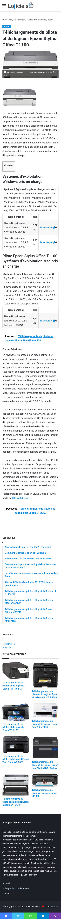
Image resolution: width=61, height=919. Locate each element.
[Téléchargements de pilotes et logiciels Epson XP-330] (45, 780)
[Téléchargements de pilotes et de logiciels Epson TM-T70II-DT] (15, 670)
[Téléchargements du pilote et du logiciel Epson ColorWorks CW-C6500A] (45, 747)
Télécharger (19, 20)
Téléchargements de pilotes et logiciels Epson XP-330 (44, 793)
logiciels (24, 847)
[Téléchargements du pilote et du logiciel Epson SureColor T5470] (15, 785)
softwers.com (8, 644)
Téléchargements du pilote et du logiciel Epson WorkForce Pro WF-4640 (45, 694)
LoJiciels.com (51, 906)
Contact (6, 893)
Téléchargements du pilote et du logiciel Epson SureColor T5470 (15, 801)
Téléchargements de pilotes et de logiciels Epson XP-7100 (13, 727)
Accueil (7, 20)
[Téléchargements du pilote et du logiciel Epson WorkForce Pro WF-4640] (45, 675)
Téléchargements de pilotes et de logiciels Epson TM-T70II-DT (13, 685)
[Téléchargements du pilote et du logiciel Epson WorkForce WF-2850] (15, 744)
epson (51, 20)
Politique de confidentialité (15, 888)
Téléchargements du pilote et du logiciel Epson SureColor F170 (45, 724)
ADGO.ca (6, 647)
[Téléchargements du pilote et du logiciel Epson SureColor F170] (45, 710)
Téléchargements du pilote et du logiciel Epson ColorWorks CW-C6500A (45, 765)
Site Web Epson (20, 498)
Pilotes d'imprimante (36, 20)
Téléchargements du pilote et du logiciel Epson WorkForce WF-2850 (15, 759)
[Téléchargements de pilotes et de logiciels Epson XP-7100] (15, 712)
